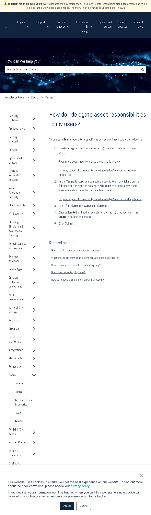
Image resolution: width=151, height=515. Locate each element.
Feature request (60, 24)
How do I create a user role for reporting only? (76, 265)
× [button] (141, 475)
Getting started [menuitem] (13, 139)
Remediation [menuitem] (16, 366)
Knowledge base (14, 97)
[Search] (142, 69)
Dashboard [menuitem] (15, 463)
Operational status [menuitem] (15, 160)
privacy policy (80, 486)
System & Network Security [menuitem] (14, 175)
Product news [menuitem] (17, 128)
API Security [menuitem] (16, 214)
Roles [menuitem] (18, 413)
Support (40, 22)
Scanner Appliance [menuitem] (14, 258)
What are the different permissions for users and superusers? (85, 257)
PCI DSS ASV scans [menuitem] (16, 431)
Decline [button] (83, 506)
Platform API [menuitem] (16, 358)
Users (34, 97)
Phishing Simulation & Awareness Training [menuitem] (16, 228)
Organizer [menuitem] (14, 329)
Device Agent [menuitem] (16, 269)
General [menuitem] (13, 150)
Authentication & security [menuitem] (23, 402)
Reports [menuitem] (13, 320)
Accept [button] (67, 506)
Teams (49, 97)
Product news (138, 24)
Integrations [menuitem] (16, 350)
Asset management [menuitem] (16, 297)
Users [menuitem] (12, 375)
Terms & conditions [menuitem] (15, 453)
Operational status (105, 24)
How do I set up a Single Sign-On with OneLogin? (77, 279)
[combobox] (72, 69)
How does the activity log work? (68, 272)
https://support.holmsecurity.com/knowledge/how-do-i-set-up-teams (100, 199)
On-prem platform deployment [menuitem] (15, 281)
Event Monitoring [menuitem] (15, 339)
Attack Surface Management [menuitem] (17, 246)
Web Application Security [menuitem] (15, 192)
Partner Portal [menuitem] (17, 442)
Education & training (82, 26)
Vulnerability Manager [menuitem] (16, 309)
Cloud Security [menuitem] (17, 205)
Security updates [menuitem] (13, 118)
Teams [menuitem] (19, 421)
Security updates (123, 24)
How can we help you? (23, 61)
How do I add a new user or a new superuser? (76, 250)
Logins (21, 22)
